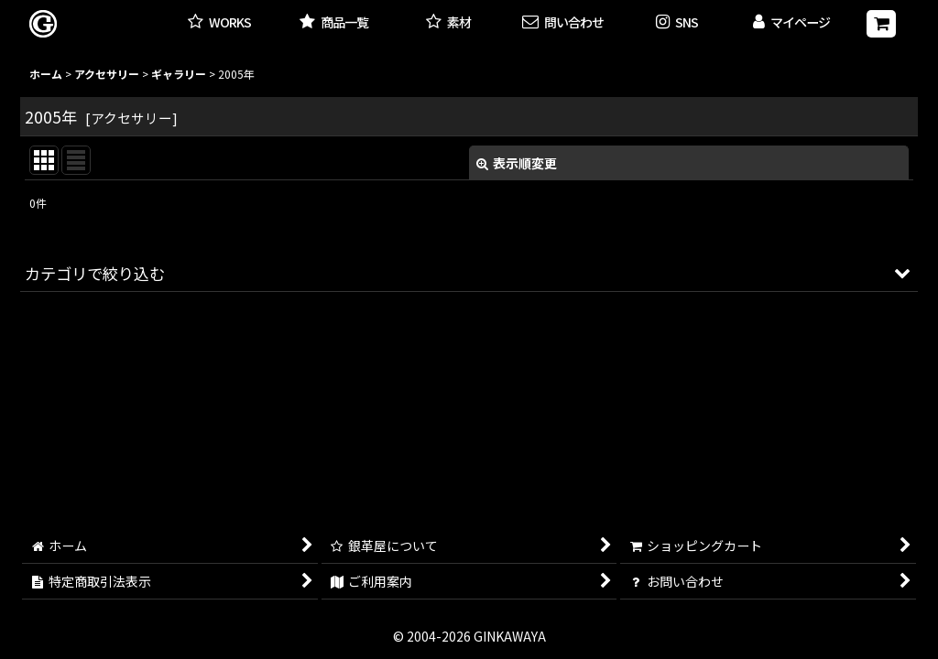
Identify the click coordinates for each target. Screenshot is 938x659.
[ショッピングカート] (881, 24)
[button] (677, 23)
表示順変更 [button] (516, 163)
